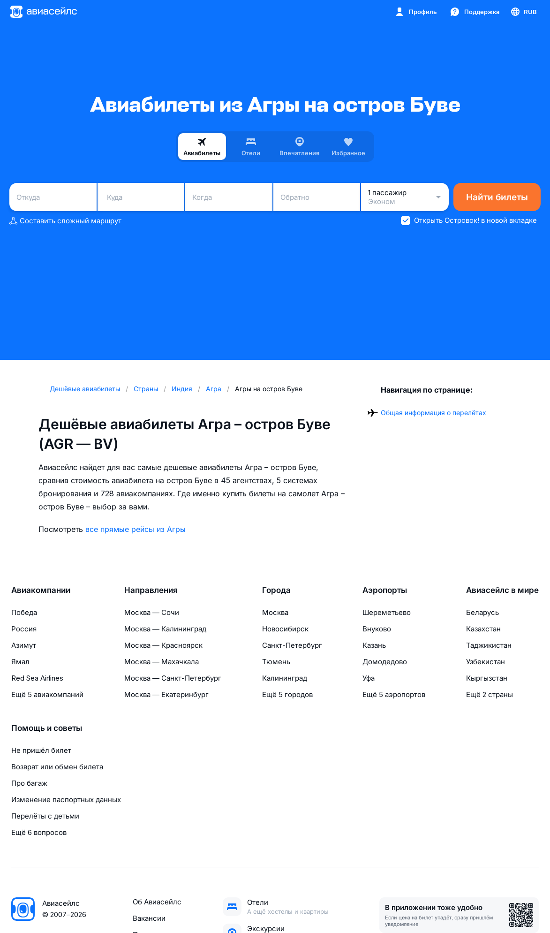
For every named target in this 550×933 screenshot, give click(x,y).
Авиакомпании (40, 590)
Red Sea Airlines (37, 678)
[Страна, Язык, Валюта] (523, 11)
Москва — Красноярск (163, 645)
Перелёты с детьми (45, 816)
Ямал (20, 661)
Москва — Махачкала (161, 661)
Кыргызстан (486, 678)
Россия (24, 628)
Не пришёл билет (41, 750)
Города (276, 590)
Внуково (376, 628)
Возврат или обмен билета (57, 766)
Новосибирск (285, 628)
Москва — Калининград (165, 628)
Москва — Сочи (151, 612)
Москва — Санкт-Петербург (172, 678)
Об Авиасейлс (157, 901)
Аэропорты (384, 590)
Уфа (368, 678)
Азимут (23, 645)
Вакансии (149, 918)
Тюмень (276, 661)
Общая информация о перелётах (433, 413)
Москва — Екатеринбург (166, 694)
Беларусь (482, 612)
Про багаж (29, 783)
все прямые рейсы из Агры (135, 529)
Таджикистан (489, 645)
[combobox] (53, 197)
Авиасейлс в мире (502, 590)
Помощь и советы (46, 728)
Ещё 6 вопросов (39, 832)
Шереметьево (386, 612)
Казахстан (483, 628)
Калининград (284, 678)
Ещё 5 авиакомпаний (47, 694)
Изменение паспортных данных (66, 799)
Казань (374, 645)
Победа (24, 612)
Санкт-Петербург (292, 645)
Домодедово (384, 661)
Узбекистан (485, 661)
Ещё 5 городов (287, 694)
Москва (275, 612)
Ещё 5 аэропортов (393, 694)
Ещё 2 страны (489, 694)
